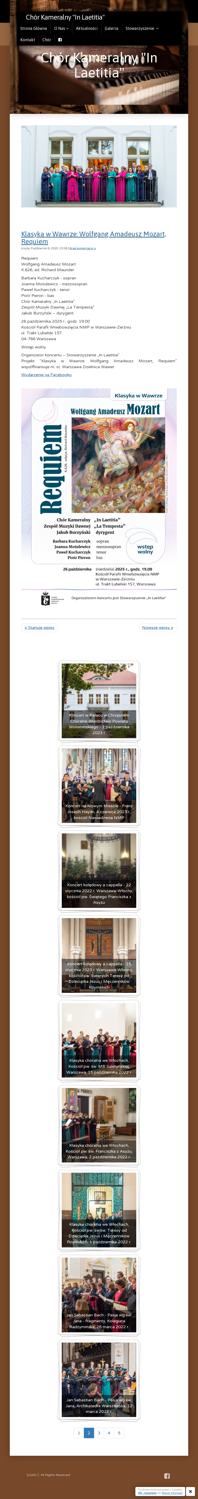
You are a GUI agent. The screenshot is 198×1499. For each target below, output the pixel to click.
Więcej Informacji (172, 1493)
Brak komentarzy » (82, 248)
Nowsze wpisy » (157, 627)
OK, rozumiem (147, 1493)
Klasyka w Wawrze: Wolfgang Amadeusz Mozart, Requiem (93, 237)
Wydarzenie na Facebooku (46, 374)
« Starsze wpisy (39, 627)
